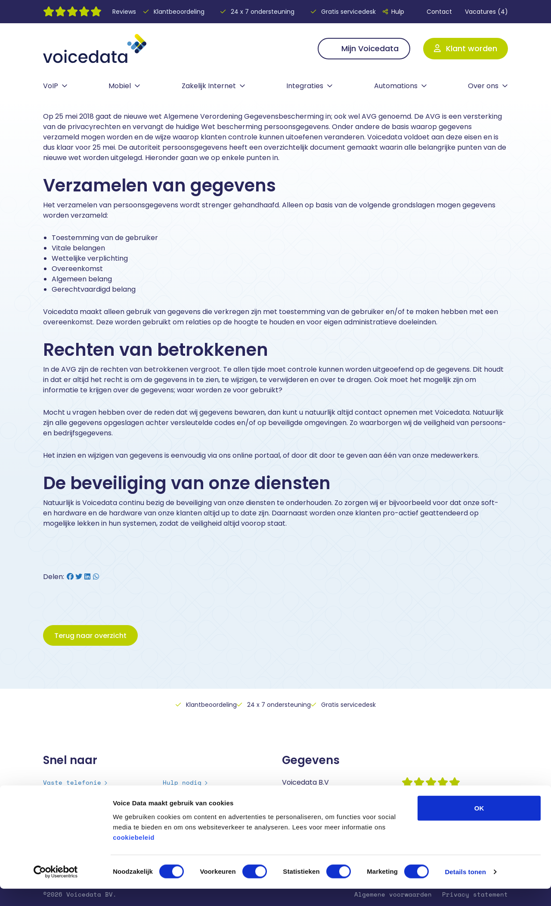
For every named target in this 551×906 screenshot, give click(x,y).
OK (479, 825)
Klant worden (465, 48)
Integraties (304, 86)
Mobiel (119, 86)
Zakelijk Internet (209, 86)
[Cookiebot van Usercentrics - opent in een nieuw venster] (55, 889)
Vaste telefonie (72, 782)
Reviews (124, 11)
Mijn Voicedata (364, 48)
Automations (396, 86)
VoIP (50, 86)
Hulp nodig (182, 782)
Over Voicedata (190, 793)
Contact (434, 11)
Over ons (483, 86)
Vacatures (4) (486, 11)
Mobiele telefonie (76, 793)
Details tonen (465, 889)
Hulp (393, 11)
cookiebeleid (134, 854)
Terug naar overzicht (90, 636)
